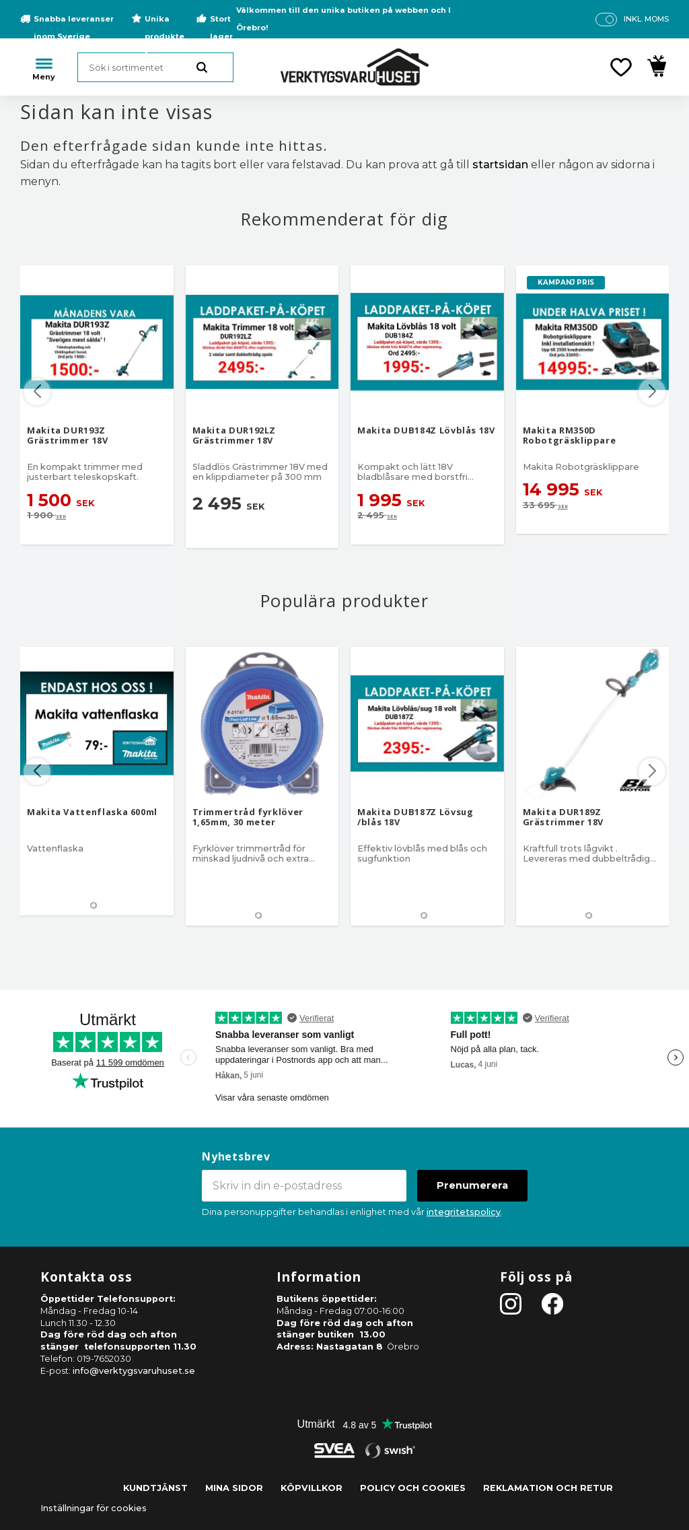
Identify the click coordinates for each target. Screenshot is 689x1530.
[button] (621, 67)
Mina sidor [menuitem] (234, 1488)
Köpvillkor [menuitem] (311, 1488)
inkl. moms (646, 19)
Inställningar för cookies (93, 1508)
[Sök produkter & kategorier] (155, 67)
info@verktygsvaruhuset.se (134, 1371)
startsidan (500, 164)
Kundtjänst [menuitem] (155, 1488)
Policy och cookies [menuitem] (413, 1488)
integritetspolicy (464, 1212)
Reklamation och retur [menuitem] (548, 1488)
